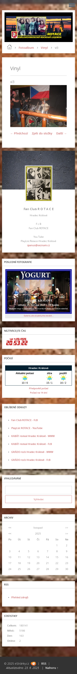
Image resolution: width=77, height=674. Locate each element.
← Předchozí (19, 133)
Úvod (9, 46)
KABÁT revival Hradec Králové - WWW (33, 436)
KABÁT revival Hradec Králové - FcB (31, 444)
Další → (61, 133)
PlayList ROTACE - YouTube (27, 428)
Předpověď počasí (38, 388)
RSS (43, 663)
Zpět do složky (42, 133)
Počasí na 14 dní (38, 392)
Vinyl (44, 48)
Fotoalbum (26, 48)
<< (9, 527)
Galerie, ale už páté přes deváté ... (38, 315)
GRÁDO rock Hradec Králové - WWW (32, 452)
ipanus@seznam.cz (38, 245)
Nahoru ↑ (51, 668)
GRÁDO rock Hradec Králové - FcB (31, 460)
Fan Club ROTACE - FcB (24, 420)
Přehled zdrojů (19, 597)
